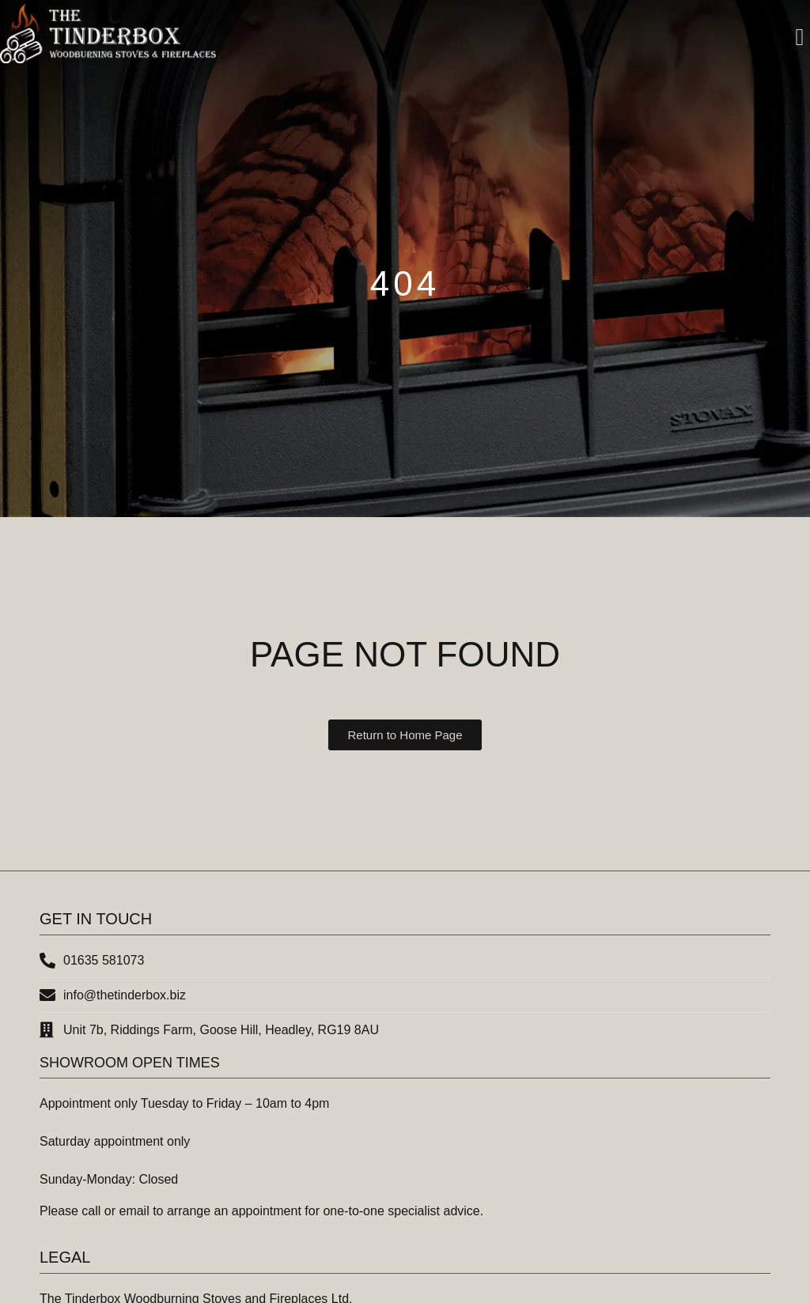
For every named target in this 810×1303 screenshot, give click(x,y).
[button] (799, 37)
